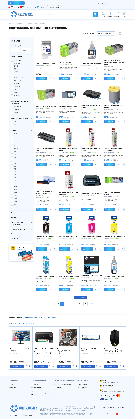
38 (15, 154)
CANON (16, 66)
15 (14, 145)
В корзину (41, 79)
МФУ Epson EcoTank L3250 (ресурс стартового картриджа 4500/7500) (43, 351)
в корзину (18, 366)
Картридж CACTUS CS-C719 (46, 106)
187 (15, 184)
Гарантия (57, 388)
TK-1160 (16, 112)
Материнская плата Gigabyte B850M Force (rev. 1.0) (67, 351)
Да (15, 122)
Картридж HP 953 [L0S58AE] (91, 275)
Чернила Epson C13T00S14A (46, 236)
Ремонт (56, 391)
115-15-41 (16, 7)
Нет (15, 124)
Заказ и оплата (89, 3)
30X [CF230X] (18, 106)
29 (15, 151)
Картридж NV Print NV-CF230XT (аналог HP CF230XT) (44, 193)
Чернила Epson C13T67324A (114, 276)
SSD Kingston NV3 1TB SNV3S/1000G (88, 350)
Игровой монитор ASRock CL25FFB (19, 350)
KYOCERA (17, 81)
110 (15, 169)
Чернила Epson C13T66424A (46, 276)
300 (15, 189)
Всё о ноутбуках (82, 388)
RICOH (16, 89)
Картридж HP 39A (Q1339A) (91, 193)
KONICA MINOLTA (20, 78)
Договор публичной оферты (41, 394)
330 (15, 192)
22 (97, 304)
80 (15, 166)
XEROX (16, 95)
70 (15, 163)
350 (15, 195)
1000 (15, 207)
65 (14, 160)
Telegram (111, 407)
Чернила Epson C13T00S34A (91, 236)
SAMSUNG (17, 92)
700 (15, 201)
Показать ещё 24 (80, 297)
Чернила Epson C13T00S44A (114, 236)
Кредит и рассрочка (102, 3)
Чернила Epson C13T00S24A (69, 236)
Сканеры (42, 317)
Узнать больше (21, 249)
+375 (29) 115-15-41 (107, 392)
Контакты (122, 3)
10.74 (15, 140)
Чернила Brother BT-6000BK (91, 63)
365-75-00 (28, 7)
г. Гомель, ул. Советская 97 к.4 (50, 7)
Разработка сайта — (110, 414)
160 (15, 181)
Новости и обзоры (83, 384)
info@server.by (54, 415)
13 (14, 142)
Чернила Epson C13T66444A (69, 276)
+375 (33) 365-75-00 (119, 392)
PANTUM (17, 86)
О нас (11, 384)
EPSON (16, 72)
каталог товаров (16, 3)
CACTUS (17, 63)
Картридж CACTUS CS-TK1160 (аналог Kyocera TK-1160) (114, 62)
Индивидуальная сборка (63, 384)
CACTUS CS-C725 (65, 62)
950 (15, 204)
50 (15, 157)
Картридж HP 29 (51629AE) (68, 106)
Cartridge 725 (18, 109)
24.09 (16, 148)
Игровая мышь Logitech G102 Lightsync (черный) (113, 350)
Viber (103, 407)
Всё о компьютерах (83, 391)
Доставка (114, 3)
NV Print (17, 83)
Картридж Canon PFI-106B (45, 63)
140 (15, 178)
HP (15, 75)
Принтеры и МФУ (30, 317)
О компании (78, 3)
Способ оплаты (36, 388)
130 (15, 172)
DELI (15, 69)
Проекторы (52, 317)
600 (15, 198)
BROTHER (17, 60)
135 (15, 175)
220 (15, 186)
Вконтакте (122, 407)
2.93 (15, 134)
